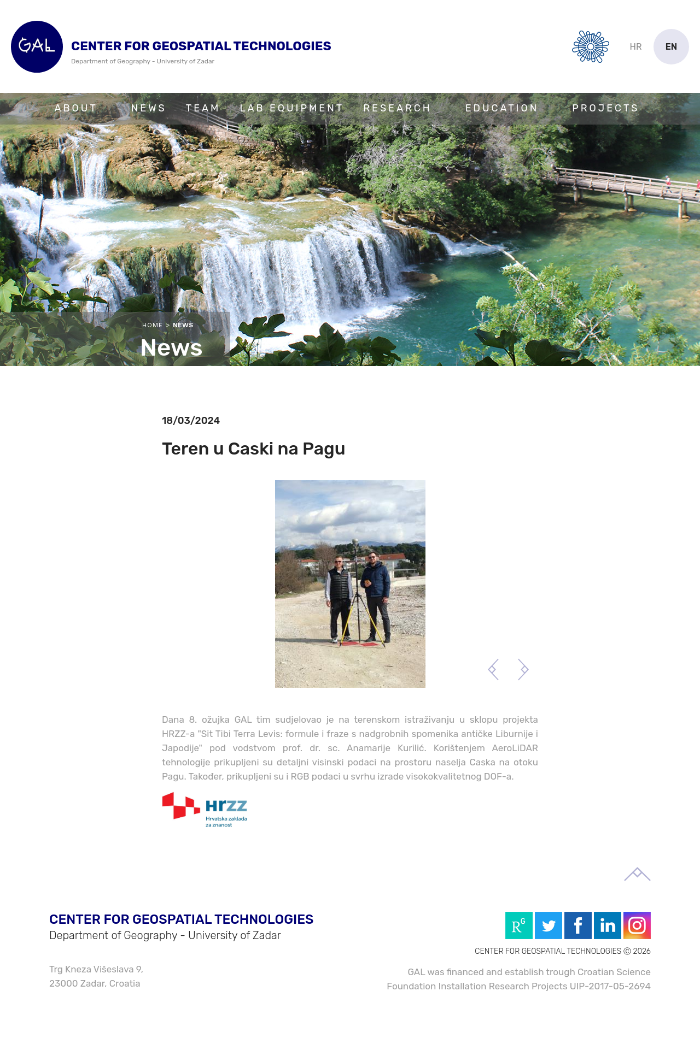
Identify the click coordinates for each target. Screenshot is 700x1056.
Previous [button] (493, 669)
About (76, 108)
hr (636, 47)
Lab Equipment (292, 108)
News (149, 108)
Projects (605, 108)
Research (397, 108)
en (672, 47)
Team (203, 108)
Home (152, 325)
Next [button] (523, 669)
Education (502, 108)
